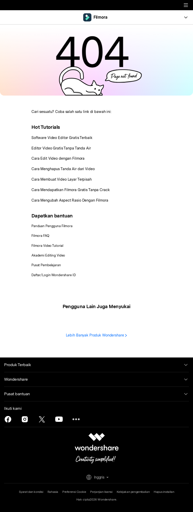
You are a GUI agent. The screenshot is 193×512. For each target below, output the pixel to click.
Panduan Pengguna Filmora (52, 226)
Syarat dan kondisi (31, 492)
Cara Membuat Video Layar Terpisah (61, 179)
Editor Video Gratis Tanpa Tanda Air (61, 148)
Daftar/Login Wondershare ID (53, 275)
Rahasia (52, 492)
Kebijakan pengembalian (133, 492)
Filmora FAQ (40, 236)
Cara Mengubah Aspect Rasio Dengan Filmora (69, 200)
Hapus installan (164, 492)
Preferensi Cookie (74, 492)
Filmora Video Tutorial (47, 246)
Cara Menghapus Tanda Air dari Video (63, 169)
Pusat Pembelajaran (46, 265)
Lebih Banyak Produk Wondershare (96, 335)
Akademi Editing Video (48, 255)
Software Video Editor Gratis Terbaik (61, 137)
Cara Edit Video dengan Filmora (58, 158)
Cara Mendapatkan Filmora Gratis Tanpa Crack (70, 190)
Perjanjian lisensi (101, 492)
